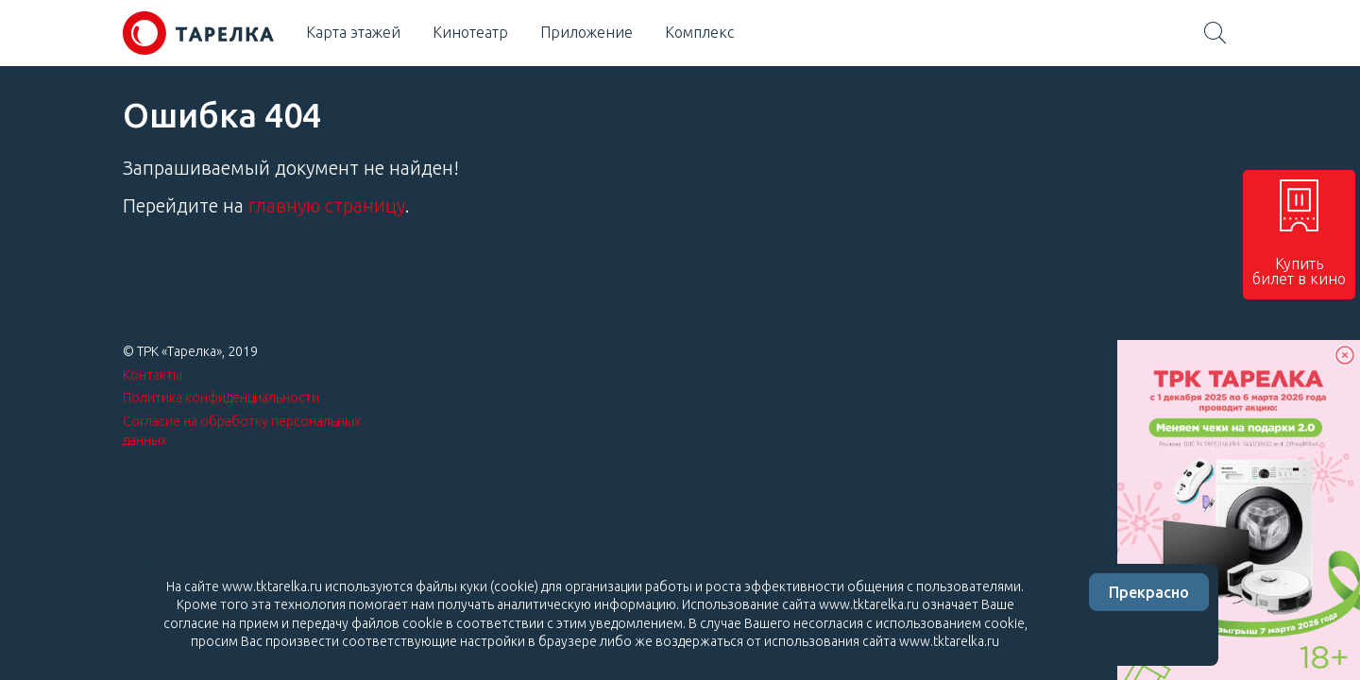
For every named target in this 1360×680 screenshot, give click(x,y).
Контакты (152, 374)
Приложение (586, 32)
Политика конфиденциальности (221, 397)
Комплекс (699, 32)
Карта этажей (353, 32)
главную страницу (326, 205)
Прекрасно (1149, 592)
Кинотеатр (470, 32)
